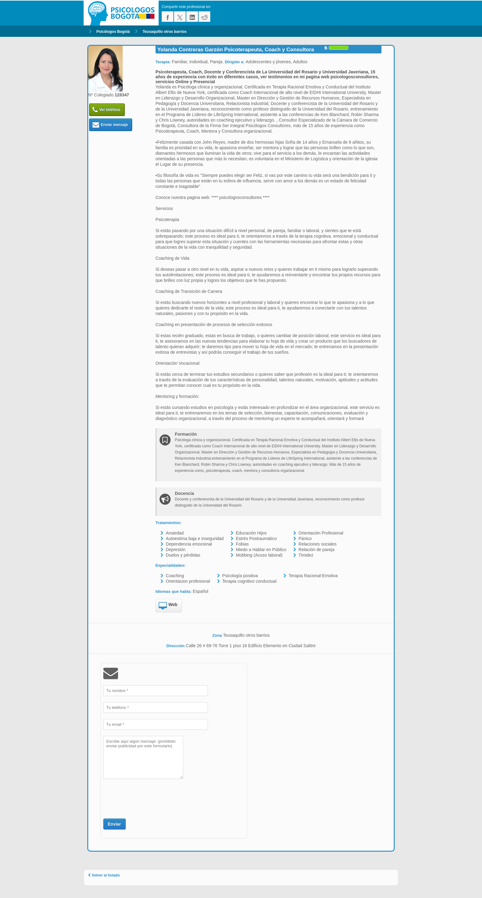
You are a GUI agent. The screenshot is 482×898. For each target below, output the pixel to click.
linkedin (192, 16)
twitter (180, 16)
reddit (204, 16)
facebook (167, 16)
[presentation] (150, 798)
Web (168, 606)
